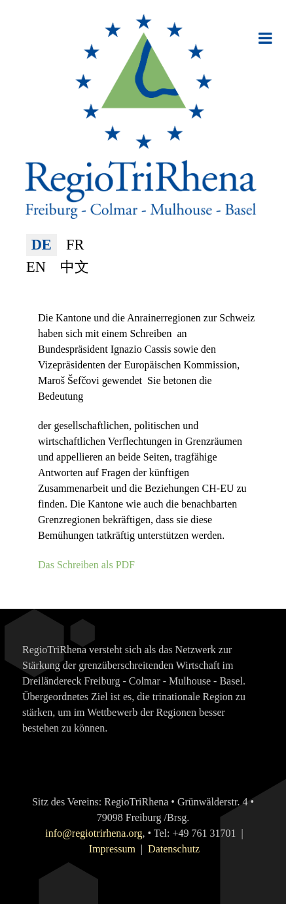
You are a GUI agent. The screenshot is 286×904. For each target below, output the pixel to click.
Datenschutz (174, 848)
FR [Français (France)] (75, 244)
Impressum (112, 848)
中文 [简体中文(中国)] (74, 267)
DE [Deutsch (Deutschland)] (41, 244)
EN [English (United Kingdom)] (36, 267)
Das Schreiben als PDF (86, 564)
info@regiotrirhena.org (93, 833)
